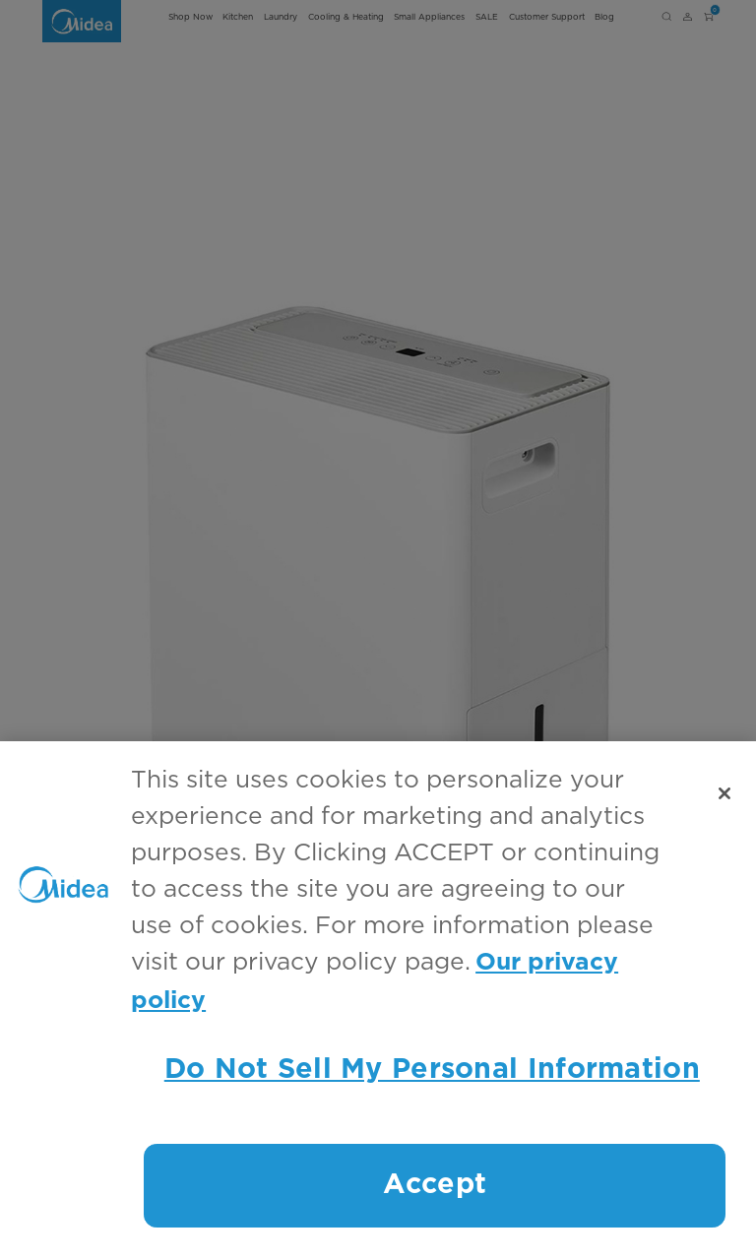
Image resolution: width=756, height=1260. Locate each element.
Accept (434, 1184)
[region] (378, 1000)
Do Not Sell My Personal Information (432, 1069)
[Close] (724, 793)
